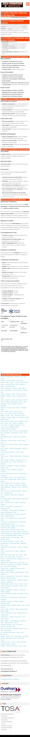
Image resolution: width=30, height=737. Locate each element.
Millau (23, 388)
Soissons (17, 376)
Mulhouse (3, 489)
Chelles (2, 518)
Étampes (8, 560)
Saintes (13, 400)
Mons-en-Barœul (4, 462)
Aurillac (2, 400)
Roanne (21, 432)
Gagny (14, 613)
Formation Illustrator (6, 679)
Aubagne (3, 394)
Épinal (2, 555)
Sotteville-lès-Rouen (9, 514)
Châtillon (3, 570)
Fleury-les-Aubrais (12, 440)
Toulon (6, 545)
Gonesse (3, 638)
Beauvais (6, 477)
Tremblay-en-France (5, 605)
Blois (2, 432)
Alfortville (12, 617)
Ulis (26, 562)
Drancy (2, 613)
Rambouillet (3, 527)
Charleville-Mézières (10, 386)
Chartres (7, 411)
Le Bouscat (17, 415)
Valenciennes (20, 462)
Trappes (19, 531)
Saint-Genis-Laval (8, 493)
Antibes (7, 382)
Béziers (6, 423)
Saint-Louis (24, 487)
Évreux (2, 411)
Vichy (8, 380)
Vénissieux (7, 491)
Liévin (15, 477)
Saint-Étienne (7, 432)
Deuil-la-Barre (9, 638)
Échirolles (8, 429)
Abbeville (3, 539)
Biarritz (23, 483)
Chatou (14, 531)
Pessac (16, 421)
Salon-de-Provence (17, 390)
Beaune (21, 401)
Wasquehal (19, 469)
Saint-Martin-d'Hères (13, 427)
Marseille (26, 390)
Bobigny (22, 601)
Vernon (2, 409)
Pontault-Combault (13, 522)
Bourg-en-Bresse (10, 376)
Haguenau (14, 487)
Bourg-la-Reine (9, 589)
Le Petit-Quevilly (4, 510)
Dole (15, 431)
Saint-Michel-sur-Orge (11, 558)
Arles (2, 392)
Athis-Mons (3, 564)
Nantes (24, 436)
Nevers (2, 460)
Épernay (7, 448)
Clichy (11, 584)
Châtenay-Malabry (5, 584)
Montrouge (9, 582)
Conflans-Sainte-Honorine (7, 533)
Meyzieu (3, 496)
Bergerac (20, 403)
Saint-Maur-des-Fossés (6, 624)
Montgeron (19, 564)
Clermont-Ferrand (8, 483)
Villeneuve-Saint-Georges (9, 632)
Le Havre (18, 514)
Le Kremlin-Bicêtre (14, 620)
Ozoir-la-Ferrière (22, 522)
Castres (5, 541)
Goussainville (18, 636)
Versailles (3, 531)
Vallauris (3, 382)
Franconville (25, 636)
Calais (5, 479)
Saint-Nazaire (4, 440)
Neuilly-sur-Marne (5, 611)
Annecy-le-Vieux (18, 506)
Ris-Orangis (19, 556)
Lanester (3, 454)
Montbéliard (3, 405)
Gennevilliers (15, 586)
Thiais (14, 624)
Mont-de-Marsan (23, 431)
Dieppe (2, 514)
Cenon (26, 421)
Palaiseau (3, 558)
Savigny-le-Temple (5, 525)
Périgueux (14, 403)
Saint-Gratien (21, 638)
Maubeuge (9, 465)
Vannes (22, 452)
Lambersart (3, 471)
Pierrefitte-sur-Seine (5, 603)
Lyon (2, 495)
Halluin (14, 462)
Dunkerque (3, 469)
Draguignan (23, 543)
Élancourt (20, 535)
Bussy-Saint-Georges (6, 524)
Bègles (13, 417)
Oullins (2, 491)
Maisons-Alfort (7, 630)
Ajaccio (20, 646)
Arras (2, 479)
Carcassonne (8, 388)
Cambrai (3, 473)
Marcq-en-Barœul (10, 473)
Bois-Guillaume (21, 510)
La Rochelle (19, 400)
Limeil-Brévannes (5, 617)
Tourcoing (16, 465)
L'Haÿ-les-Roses (4, 615)
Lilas (8, 597)
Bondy (17, 609)
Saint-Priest (6, 495)
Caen (2, 398)
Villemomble (8, 593)
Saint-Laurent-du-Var (10, 384)
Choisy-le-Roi (18, 617)
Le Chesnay (25, 531)
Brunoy (2, 556)
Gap (17, 380)
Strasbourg (17, 485)
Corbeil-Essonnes (5, 562)
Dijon (25, 401)
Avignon (2, 551)
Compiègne (3, 475)
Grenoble (13, 429)
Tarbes (6, 485)
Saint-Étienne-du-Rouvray (6, 512)
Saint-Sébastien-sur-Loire (6, 436)
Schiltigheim (24, 485)
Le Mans (16, 502)
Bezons (15, 638)
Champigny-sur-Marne (18, 628)
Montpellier (20, 423)
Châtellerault (22, 551)
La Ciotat (24, 394)
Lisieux (13, 396)
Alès (6, 413)
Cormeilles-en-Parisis (5, 642)
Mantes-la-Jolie (17, 533)
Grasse (21, 380)
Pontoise (3, 636)
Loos (11, 462)
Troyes (2, 388)
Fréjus (2, 545)
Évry (6, 556)
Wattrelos (12, 460)
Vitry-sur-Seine (8, 628)
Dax (18, 431)
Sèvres (25, 584)
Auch (12, 415)
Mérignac (21, 421)
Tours (23, 425)
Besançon (3, 407)
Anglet (2, 485)
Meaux (2, 520)
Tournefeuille (21, 413)
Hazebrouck (3, 465)
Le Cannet (17, 382)
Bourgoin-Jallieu (4, 431)
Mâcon (2, 502)
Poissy (18, 529)
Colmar (19, 487)
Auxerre (21, 555)
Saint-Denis (3, 597)
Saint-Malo (11, 425)
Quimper (16, 411)
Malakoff (6, 587)
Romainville (3, 599)
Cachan (16, 622)
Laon (21, 376)
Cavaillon (20, 547)
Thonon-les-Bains (9, 506)
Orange (2, 549)
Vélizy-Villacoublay (15, 537)
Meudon (12, 572)
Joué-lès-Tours (4, 427)
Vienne (10, 431)
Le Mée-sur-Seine (14, 525)
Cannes (12, 382)
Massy (11, 562)
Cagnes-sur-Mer (24, 382)
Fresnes (7, 618)
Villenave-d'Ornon (5, 421)
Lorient (17, 452)
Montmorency (4, 634)
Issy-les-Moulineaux (20, 572)
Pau (14, 483)
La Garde (17, 541)
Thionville (11, 456)
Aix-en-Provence (8, 390)
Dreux (11, 411)
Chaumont (24, 448)
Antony (2, 576)
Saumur (20, 444)
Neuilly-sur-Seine (20, 568)
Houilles (2, 529)
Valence (18, 407)
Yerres (15, 562)
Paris (8, 508)
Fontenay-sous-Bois (22, 613)
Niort (22, 537)
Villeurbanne (21, 495)
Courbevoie (3, 582)
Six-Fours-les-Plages (15, 543)
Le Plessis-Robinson (9, 576)
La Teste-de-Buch (21, 417)
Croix (7, 467)
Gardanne (9, 396)
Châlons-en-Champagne (15, 448)
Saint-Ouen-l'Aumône (21, 642)
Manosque (12, 380)
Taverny (2, 640)
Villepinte (16, 601)
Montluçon (3, 380)
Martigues (8, 394)
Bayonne (18, 483)
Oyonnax (3, 376)
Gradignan (3, 417)
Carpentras (25, 547)
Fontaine (3, 429)
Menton (2, 384)
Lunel (2, 425)
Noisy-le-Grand (22, 597)
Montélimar (23, 407)
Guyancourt (9, 531)
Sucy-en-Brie (19, 624)
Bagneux (3, 589)
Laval (2, 452)
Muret (15, 413)
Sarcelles (15, 646)
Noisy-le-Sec (10, 601)
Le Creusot (6, 500)
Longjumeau (13, 568)
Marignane (3, 396)
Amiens (7, 539)
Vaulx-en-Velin (13, 495)
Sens (17, 555)
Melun (13, 524)
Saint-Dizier (3, 450)
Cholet (11, 444)
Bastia (25, 646)
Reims (2, 448)
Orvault (15, 436)
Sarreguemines (18, 456)
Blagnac (2, 415)
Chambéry (3, 504)
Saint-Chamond (14, 432)
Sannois (13, 642)
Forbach (3, 456)
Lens (2, 483)
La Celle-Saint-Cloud (5, 537)
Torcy (6, 518)
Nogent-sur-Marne (9, 622)
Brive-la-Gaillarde (14, 401)
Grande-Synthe (22, 473)
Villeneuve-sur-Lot (5, 444)
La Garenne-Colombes (6, 586)
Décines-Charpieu (16, 498)
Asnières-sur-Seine (11, 578)
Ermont (12, 636)
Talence (12, 421)
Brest (20, 411)
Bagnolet (16, 589)
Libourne (23, 415)
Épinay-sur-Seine (24, 609)
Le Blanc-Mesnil (8, 613)
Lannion (9, 403)
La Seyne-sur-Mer (12, 547)
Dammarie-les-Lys (13, 518)
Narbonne (14, 388)
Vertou (19, 436)
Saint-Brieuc (3, 403)
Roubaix (7, 460)
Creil (2, 477)
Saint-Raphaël (4, 547)
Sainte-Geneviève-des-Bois (10, 566)
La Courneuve (22, 589)
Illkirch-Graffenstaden (6, 487)
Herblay (8, 636)
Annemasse (3, 508)
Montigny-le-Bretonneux (11, 535)
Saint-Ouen (12, 609)
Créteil (17, 632)
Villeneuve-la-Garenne (23, 580)
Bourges (7, 401)
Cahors (23, 440)
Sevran (2, 593)
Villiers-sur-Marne (5, 620)
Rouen (15, 512)
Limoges (3, 553)
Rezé (2, 438)
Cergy (22, 632)
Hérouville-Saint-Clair (21, 396)
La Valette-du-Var (5, 543)
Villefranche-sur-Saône (16, 491)
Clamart (7, 572)
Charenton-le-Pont (11, 626)
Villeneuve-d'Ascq (20, 460)
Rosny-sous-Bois (5, 609)
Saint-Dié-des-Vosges (10, 555)
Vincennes (3, 626)
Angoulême (7, 400)
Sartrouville (13, 529)
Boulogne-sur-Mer (12, 479)
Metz (7, 456)
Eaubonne (13, 644)
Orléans (19, 440)
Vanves (16, 584)
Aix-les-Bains (23, 502)
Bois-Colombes (9, 570)
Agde (2, 423)
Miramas (19, 394)
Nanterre (21, 586)
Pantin (23, 605)
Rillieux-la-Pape (7, 498)
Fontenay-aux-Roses (11, 580)
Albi (1, 541)
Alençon (11, 477)
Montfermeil (14, 605)
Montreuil (14, 593)
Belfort (25, 555)
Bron (2, 498)
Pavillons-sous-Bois (5, 591)
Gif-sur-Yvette (21, 562)
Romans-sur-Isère (11, 407)
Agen (2, 442)
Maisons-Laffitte (11, 527)
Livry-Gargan (20, 593)
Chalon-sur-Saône (9, 502)
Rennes (6, 425)
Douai (8, 469)
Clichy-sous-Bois (14, 597)
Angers (15, 444)
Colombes (3, 580)
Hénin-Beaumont (22, 477)
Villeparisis (22, 525)
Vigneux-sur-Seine (21, 558)
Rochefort (25, 400)
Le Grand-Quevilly (13, 510)
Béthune (19, 479)
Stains (19, 605)
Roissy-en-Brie (21, 518)
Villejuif (2, 628)
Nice (17, 384)
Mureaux (7, 529)
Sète (10, 423)
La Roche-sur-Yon (10, 551)
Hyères (21, 541)
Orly (1, 632)
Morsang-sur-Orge (11, 564)
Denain (16, 473)
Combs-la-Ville (4, 522)
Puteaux (2, 572)
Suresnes (21, 584)
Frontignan (14, 423)
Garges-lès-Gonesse (5, 644)
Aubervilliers (3, 601)
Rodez (19, 388)
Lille (26, 460)
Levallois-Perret (19, 576)
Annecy (2, 506)
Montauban (10, 541)
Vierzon (2, 401)
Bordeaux (9, 417)
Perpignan (11, 485)
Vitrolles (13, 394)
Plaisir (22, 529)
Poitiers (16, 551)
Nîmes (2, 413)
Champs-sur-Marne (9, 516)
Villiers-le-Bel (9, 646)
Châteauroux (18, 425)
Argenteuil (3, 646)
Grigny (13, 556)
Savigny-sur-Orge (5, 568)
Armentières (13, 469)
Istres (2, 390)
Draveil (9, 556)
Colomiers (10, 413)
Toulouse (8, 415)
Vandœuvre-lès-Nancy (9, 452)
